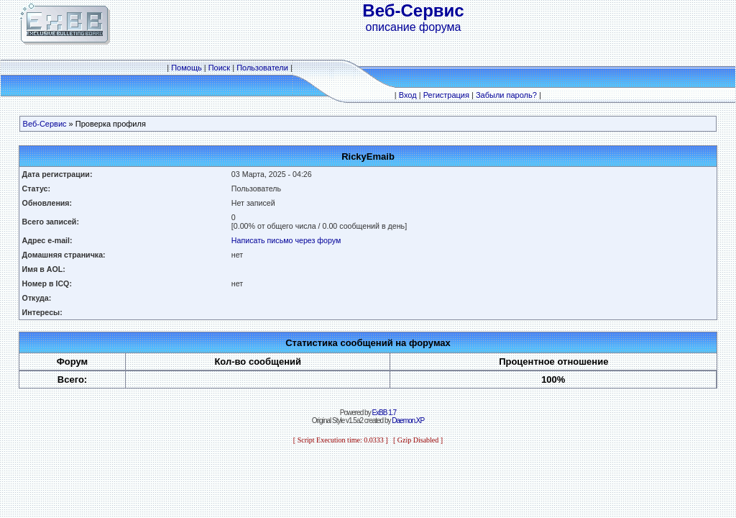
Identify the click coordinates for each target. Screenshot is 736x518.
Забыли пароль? (506, 95)
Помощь (186, 67)
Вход (408, 95)
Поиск (219, 67)
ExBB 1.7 (384, 413)
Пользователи (262, 67)
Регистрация (446, 95)
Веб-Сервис (45, 123)
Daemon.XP (408, 420)
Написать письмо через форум (286, 240)
